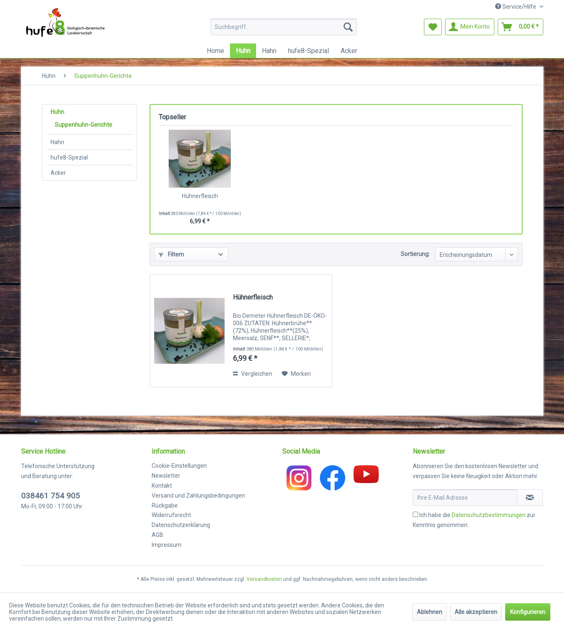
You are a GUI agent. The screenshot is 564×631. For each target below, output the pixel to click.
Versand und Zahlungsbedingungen (198, 495)
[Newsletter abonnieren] (530, 497)
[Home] (215, 51)
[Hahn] (269, 51)
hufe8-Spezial (69, 157)
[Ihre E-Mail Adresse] (465, 497)
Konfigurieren (527, 612)
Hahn (57, 142)
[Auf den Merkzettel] (296, 374)
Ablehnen (429, 612)
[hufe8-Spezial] (308, 51)
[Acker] (349, 51)
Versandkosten (264, 579)
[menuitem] (284, 27)
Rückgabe (165, 505)
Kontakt (162, 485)
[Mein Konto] (469, 27)
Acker (58, 172)
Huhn (57, 112)
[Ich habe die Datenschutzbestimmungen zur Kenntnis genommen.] (415, 514)
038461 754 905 (50, 495)
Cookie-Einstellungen (179, 465)
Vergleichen (252, 373)
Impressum (167, 545)
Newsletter (166, 475)
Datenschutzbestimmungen (488, 515)
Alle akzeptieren (476, 612)
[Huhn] (243, 51)
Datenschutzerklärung (181, 525)
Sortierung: (415, 254)
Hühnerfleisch (200, 196)
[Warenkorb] (520, 27)
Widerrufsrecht (171, 515)
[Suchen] (348, 27)
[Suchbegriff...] (284, 27)
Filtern (171, 254)
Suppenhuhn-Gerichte (83, 124)
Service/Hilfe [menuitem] (516, 6)
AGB (157, 535)
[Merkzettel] (433, 27)
